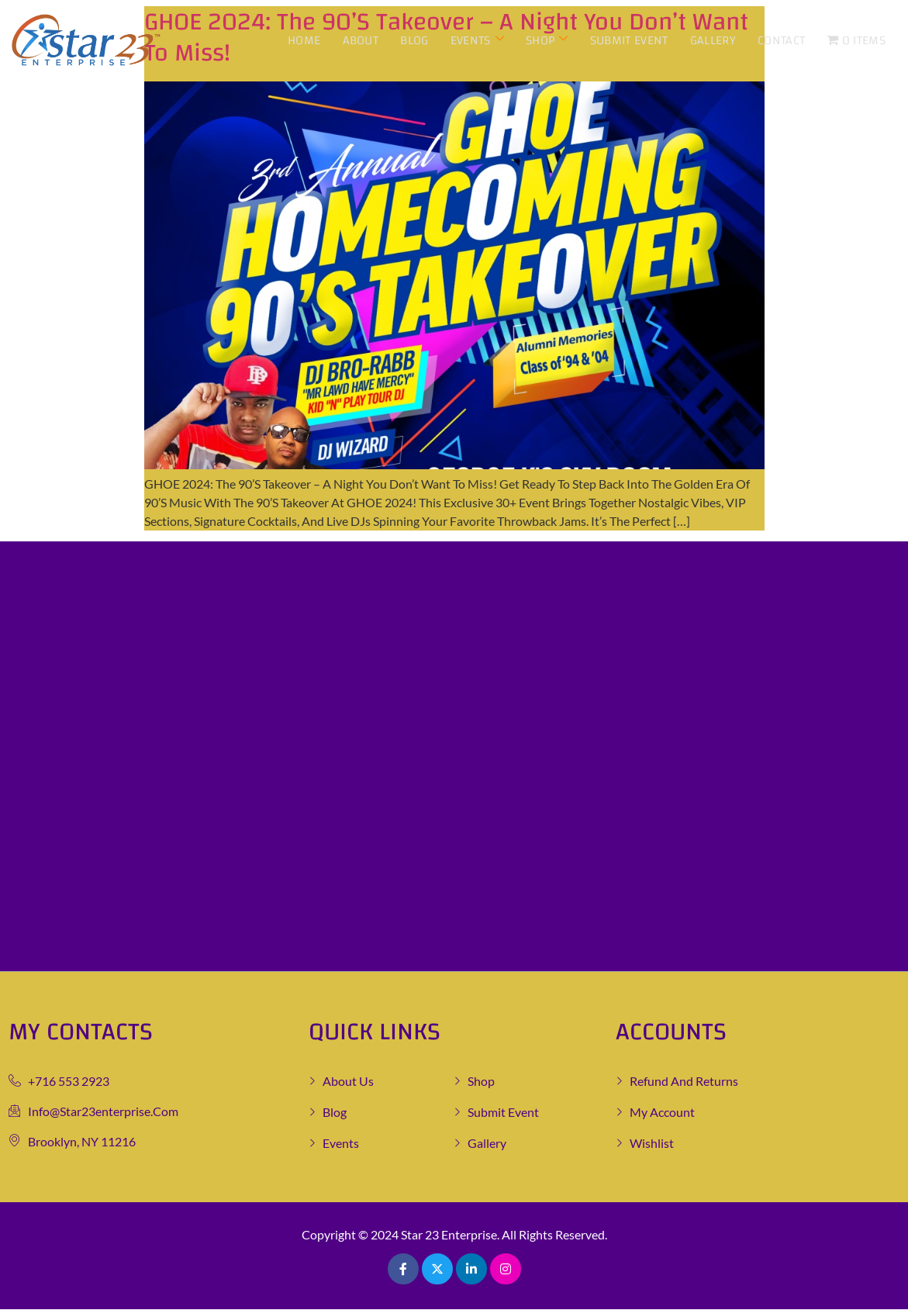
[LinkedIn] (471, 1268)
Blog (416, 40)
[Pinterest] (505, 1268)
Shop (548, 40)
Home (305, 40)
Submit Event (630, 40)
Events (478, 40)
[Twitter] (437, 1268)
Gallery (713, 40)
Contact (781, 40)
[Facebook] (403, 1268)
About (362, 40)
